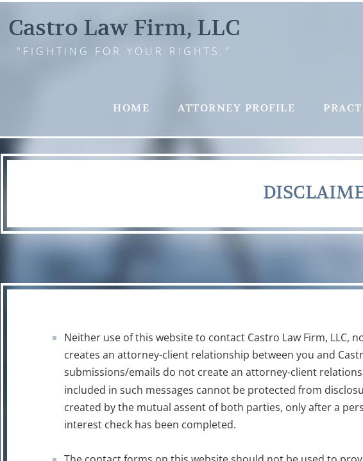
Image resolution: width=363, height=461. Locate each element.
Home (131, 108)
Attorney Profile (236, 108)
